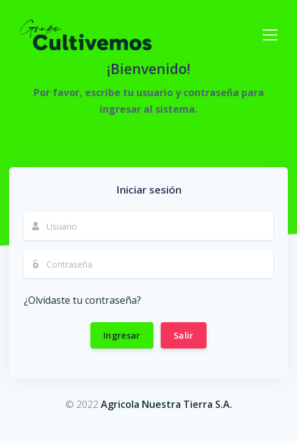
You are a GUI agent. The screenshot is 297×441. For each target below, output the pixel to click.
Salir (184, 335)
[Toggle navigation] (270, 35)
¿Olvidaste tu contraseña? (82, 300)
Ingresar (122, 335)
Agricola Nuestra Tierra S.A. (166, 404)
